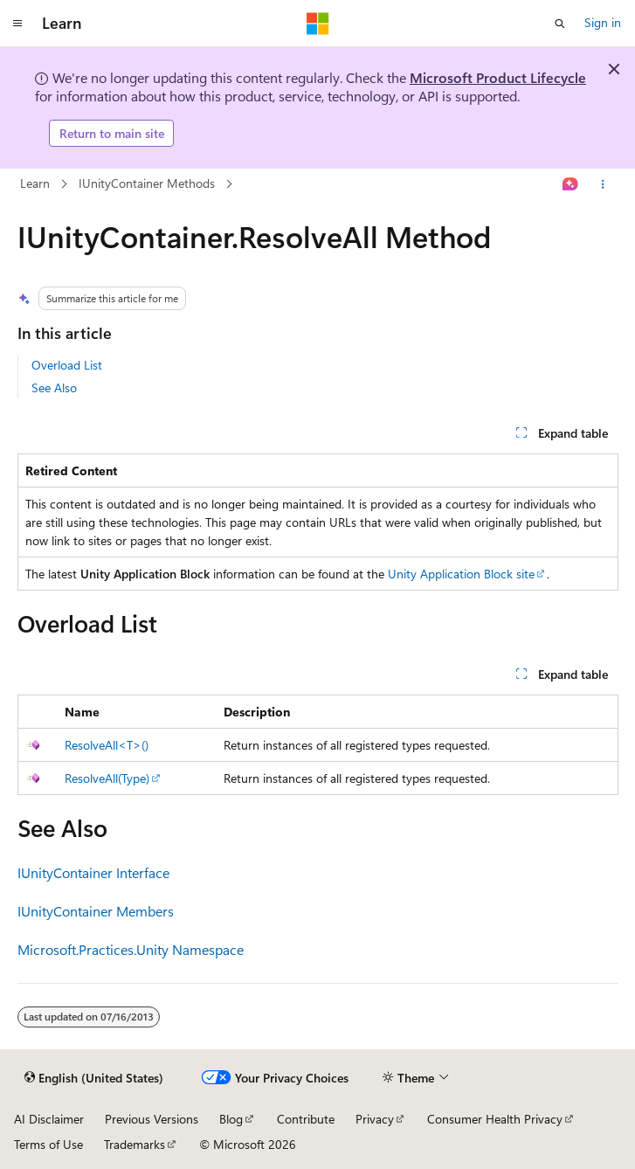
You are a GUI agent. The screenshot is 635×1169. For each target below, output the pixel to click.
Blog (231, 1118)
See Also (54, 387)
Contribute (306, 1118)
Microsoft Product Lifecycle (498, 77)
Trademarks (134, 1144)
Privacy (374, 1118)
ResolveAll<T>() (106, 745)
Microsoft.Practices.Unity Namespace (130, 949)
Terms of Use (48, 1144)
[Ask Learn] (570, 184)
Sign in (602, 22)
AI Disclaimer (49, 1118)
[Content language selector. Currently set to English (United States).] (94, 1078)
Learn (35, 183)
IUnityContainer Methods (148, 183)
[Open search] (559, 23)
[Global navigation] (17, 23)
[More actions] (602, 184)
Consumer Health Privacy (495, 1118)
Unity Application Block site (461, 573)
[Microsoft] (318, 23)
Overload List (66, 364)
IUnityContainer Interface (93, 872)
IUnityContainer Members (95, 911)
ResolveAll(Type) (107, 778)
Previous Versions (151, 1118)
